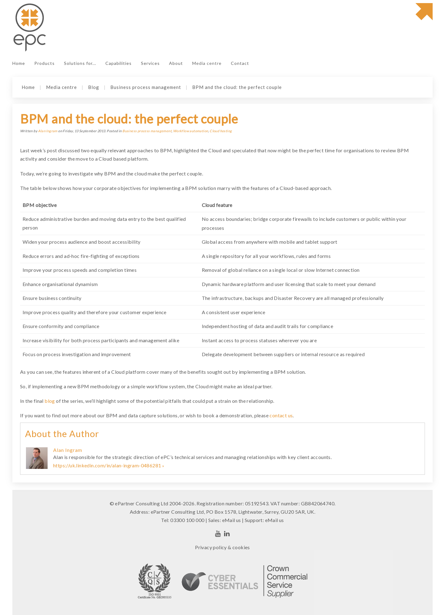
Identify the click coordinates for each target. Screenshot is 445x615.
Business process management (145, 87)
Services (150, 63)
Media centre (207, 63)
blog (49, 401)
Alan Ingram (47, 131)
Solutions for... (80, 63)
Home (18, 63)
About (176, 63)
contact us (281, 415)
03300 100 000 (187, 520)
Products (44, 63)
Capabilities (118, 63)
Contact (240, 63)
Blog (93, 87)
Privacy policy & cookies (222, 547)
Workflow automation (190, 131)
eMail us (231, 520)
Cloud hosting (221, 131)
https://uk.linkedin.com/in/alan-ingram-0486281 (107, 465)
